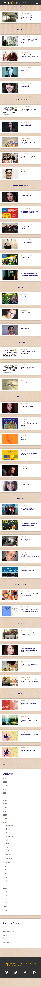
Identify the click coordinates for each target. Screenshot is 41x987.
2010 (5, 873)
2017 (5, 808)
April (7, 851)
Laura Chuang (25, 312)
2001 (5, 899)
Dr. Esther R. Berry (27, 406)
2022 (5, 789)
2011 (5, 870)
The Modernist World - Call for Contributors (29, 594)
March (8, 855)
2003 (5, 892)
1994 (5, 910)
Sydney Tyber (25, 297)
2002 (5, 895)
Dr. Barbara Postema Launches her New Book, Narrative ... (29, 142)
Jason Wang (24, 70)
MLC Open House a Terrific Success (29, 227)
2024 (5, 782)
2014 (5, 818)
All (4, 928)
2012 (5, 866)
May (7, 847)
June (7, 844)
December (9, 825)
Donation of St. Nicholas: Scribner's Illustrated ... (29, 524)
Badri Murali (25, 328)
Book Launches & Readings (29, 734)
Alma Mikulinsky (26, 125)
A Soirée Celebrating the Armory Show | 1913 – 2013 (29, 571)
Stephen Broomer (26, 469)
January (8, 862)
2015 (5, 815)
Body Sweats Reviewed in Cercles (29, 704)
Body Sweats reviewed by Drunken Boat (28, 368)
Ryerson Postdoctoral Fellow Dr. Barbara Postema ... (30, 211)
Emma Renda (25, 86)
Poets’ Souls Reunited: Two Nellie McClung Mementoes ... (29, 611)
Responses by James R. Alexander (28, 438)
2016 (5, 811)
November (9, 829)
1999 (5, 906)
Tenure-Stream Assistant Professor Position (28, 110)
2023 (5, 785)
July (7, 840)
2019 (5, 800)
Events (5, 935)
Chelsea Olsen (25, 484)
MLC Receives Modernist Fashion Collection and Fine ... (30, 56)
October (8, 833)
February (9, 858)
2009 (5, 877)
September (9, 836)
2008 (5, 881)
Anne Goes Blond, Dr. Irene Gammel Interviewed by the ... (30, 681)
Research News (8, 931)
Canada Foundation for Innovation (28, 352)
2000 (5, 903)
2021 (5, 793)
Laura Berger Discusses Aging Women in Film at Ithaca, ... (29, 650)
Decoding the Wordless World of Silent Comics (28, 157)
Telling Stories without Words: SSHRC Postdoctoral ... (30, 556)
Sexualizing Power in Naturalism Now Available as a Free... (29, 423)
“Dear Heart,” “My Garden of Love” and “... (29, 665)
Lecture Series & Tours (28, 750)
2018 (5, 804)
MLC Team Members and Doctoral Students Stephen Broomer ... (29, 720)
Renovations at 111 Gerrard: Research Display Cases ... (29, 633)
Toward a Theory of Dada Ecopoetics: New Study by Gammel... (29, 40)
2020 (5, 797)
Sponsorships (25, 383)
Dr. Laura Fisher (26, 195)
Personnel (6, 942)
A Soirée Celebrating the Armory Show (28, 540)
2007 (5, 884)
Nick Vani (24, 172)
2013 (5, 822)
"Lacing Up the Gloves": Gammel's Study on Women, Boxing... (28, 17)
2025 (5, 778)
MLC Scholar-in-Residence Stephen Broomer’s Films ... (29, 274)
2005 (5, 888)
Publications (7, 939)
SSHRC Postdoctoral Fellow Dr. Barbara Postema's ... (29, 454)
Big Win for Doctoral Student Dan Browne (27, 508)
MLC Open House (26, 242)
